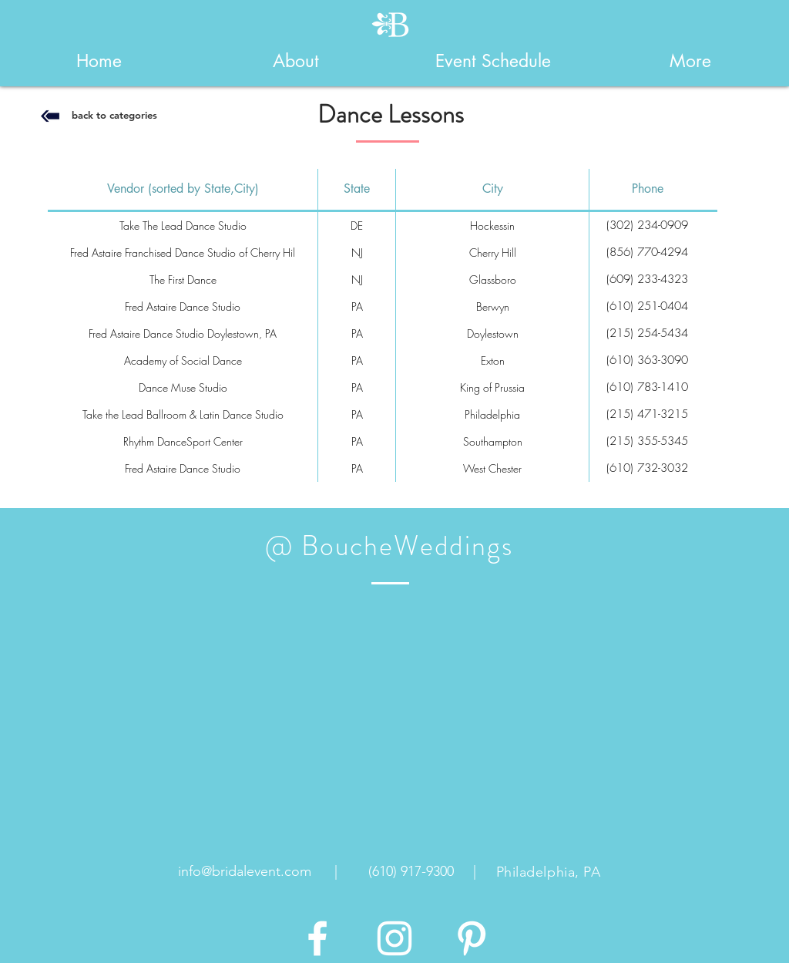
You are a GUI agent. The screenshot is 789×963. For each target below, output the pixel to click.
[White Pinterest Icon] (471, 938)
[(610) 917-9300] (410, 872)
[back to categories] (114, 114)
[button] (295, 61)
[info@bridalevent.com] (244, 872)
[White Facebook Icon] (317, 938)
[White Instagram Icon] (394, 938)
